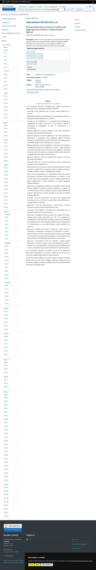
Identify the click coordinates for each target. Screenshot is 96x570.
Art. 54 (6, 274)
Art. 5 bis (6, 71)
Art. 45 (6, 238)
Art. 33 (6, 189)
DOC (35, 64)
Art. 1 (5, 53)
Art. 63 (6, 315)
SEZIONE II (7, 243)
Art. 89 (6, 430)
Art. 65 (6, 322)
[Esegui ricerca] (93, 9)
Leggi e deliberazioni (50, 7)
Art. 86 (6, 419)
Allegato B (38, 82)
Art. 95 (6, 451)
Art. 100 (6, 469)
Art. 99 (6, 465)
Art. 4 (5, 63)
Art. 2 (5, 56)
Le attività (39, 7)
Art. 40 (6, 221)
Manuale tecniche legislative (80, 30)
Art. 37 (6, 203)
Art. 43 (6, 231)
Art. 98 (6, 462)
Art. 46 (6, 246)
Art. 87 (6, 422)
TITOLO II (5, 122)
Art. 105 (6, 491)
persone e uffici (69, 9)
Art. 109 (6, 505)
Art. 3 (5, 60)
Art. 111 (6, 512)
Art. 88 (6, 426)
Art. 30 (6, 178)
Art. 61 (6, 303)
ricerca (35, 9)
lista (39, 9)
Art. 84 (6, 412)
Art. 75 (6, 369)
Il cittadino (62, 7)
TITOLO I (5, 47)
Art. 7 (5, 78)
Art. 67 (6, 329)
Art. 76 (6, 372)
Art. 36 (6, 200)
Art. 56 (6, 285)
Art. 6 (5, 74)
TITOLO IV (6, 392)
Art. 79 (6, 386)
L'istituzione (22, 7)
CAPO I (6, 50)
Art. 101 (6, 473)
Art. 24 (6, 153)
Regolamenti (5, 29)
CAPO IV (6, 211)
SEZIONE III (8, 282)
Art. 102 (6, 476)
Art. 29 (6, 175)
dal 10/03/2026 (31, 51)
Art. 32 (6, 185)
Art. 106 (6, 494)
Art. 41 (6, 224)
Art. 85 (6, 415)
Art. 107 (6, 498)
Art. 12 (6, 99)
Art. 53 (6, 271)
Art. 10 (6, 89)
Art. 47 (6, 249)
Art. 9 (5, 85)
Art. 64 (6, 318)
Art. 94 (6, 447)
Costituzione (77, 26)
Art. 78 (6, 383)
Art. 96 (6, 455)
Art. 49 (6, 256)
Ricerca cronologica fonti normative (11, 33)
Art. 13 (6, 103)
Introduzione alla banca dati (9, 19)
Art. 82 (6, 404)
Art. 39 (6, 217)
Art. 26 (6, 160)
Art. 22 (6, 146)
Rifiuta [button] (37, 564)
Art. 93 (6, 444)
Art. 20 (6, 135)
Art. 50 (6, 260)
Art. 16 (6, 114)
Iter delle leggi (77, 23)
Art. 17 (6, 117)
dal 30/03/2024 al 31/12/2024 (35, 56)
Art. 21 (6, 142)
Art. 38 (6, 207)
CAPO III (6, 165)
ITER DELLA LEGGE (33, 92)
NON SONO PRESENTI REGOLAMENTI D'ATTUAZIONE (43, 89)
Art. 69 (6, 340)
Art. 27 (6, 167)
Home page (21, 9)
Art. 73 (6, 354)
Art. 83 (6, 408)
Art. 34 (6, 193)
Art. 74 (6, 365)
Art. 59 (6, 296)
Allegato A (38, 80)
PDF (32, 64)
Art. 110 (6, 509)
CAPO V (6, 308)
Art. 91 (6, 437)
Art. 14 (6, 106)
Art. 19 (6, 132)
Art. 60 (6, 299)
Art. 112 (6, 516)
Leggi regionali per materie (9, 26)
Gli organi (31, 7)
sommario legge (45, 9)
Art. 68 (6, 336)
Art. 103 (6, 480)
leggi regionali (28, 9)
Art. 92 (6, 440)
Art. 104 (6, 487)
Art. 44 (6, 235)
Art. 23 (6, 150)
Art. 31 (6, 182)
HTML (28, 64)
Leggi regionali (6, 22)
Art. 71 (6, 347)
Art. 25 (6, 157)
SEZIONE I (7, 214)
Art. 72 (6, 351)
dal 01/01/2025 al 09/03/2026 (35, 54)
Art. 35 (6, 196)
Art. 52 (6, 267)
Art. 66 (6, 325)
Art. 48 (6, 253)
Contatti (4, 36)
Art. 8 (5, 81)
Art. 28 (6, 171)
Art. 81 (6, 401)
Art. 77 (6, 379)
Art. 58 (6, 292)
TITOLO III (5, 359)
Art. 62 (6, 311)
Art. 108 (6, 501)
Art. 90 (6, 433)
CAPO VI (6, 333)
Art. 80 (6, 397)
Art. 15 (6, 110)
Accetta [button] (31, 564)
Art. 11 (6, 96)
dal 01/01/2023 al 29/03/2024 (35, 58)
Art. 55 (6, 278)
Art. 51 (6, 264)
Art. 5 (5, 67)
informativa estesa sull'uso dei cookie (82, 561)
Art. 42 (6, 228)
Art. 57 (6, 289)
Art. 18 (6, 128)
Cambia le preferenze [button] (47, 564)
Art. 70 (6, 343)
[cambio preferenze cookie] (17, 562)
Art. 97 (6, 458)
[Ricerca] (83, 9)
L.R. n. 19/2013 (6, 44)
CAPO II (6, 93)
